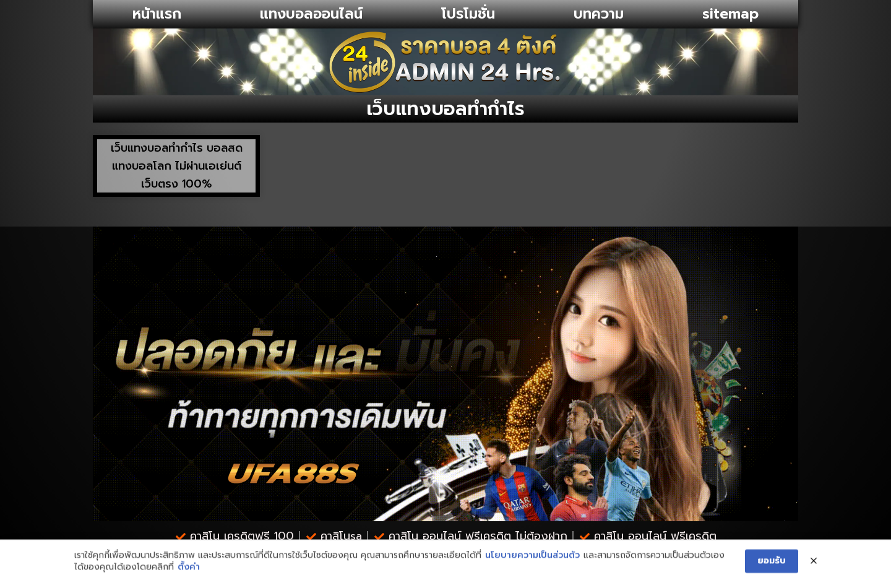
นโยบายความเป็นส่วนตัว (532, 571)
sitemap (730, 14)
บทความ (599, 14)
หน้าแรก (156, 14)
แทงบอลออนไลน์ (311, 14)
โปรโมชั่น (468, 14)
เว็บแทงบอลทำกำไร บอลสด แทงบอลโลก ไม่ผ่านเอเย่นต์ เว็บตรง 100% (177, 166)
